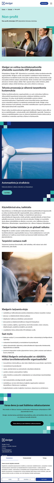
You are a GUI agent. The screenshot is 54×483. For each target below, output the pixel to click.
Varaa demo (44, 3)
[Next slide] (51, 305)
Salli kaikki (44, 479)
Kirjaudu (4, 455)
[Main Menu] (51, 3)
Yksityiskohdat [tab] (27, 458)
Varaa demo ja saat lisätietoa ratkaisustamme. (27, 423)
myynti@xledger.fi (6, 450)
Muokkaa (27, 479)
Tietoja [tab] (44, 458)
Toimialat (10, 9)
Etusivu (3, 9)
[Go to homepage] (7, 3)
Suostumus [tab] (9, 458)
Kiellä (10, 479)
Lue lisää (7, 193)
